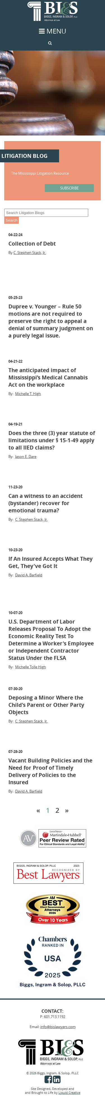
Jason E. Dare (25, 456)
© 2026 (31, 1073)
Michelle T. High (28, 393)
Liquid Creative (69, 1093)
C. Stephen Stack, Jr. (29, 252)
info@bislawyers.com (58, 1026)
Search (11, 220)
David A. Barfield (28, 574)
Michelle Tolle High (30, 666)
